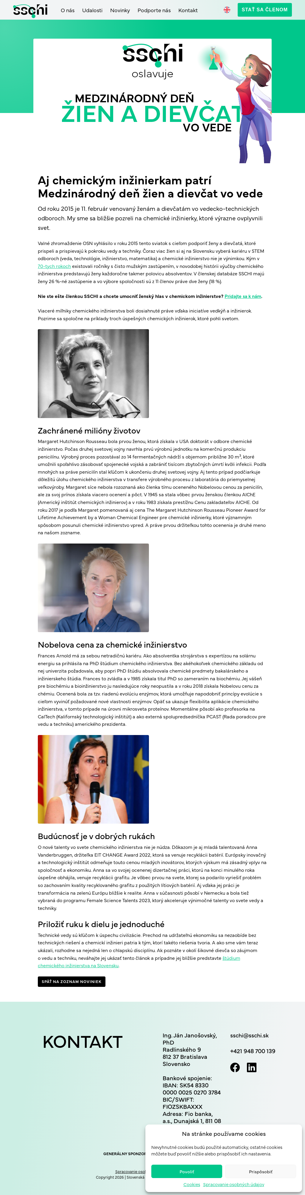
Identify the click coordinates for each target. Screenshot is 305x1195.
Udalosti (92, 10)
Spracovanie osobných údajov (233, 1184)
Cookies (191, 1184)
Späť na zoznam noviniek (72, 981)
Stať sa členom (265, 9)
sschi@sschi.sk (250, 1035)
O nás (67, 10)
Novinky (120, 10)
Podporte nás (154, 10)
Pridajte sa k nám (244, 296)
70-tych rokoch (54, 266)
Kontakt (188, 10)
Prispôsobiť (261, 1171)
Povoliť (187, 1171)
